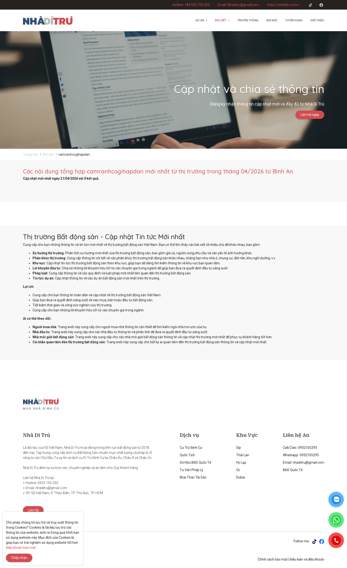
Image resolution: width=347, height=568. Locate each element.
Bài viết (220, 20)
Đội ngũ (271, 20)
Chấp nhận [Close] (19, 558)
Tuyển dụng (293, 20)
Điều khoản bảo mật (21, 548)
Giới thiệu (317, 20)
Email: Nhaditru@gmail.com (238, 5)
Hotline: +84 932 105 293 (191, 5)
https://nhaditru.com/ (283, 5)
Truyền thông (247, 20)
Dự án (200, 20)
